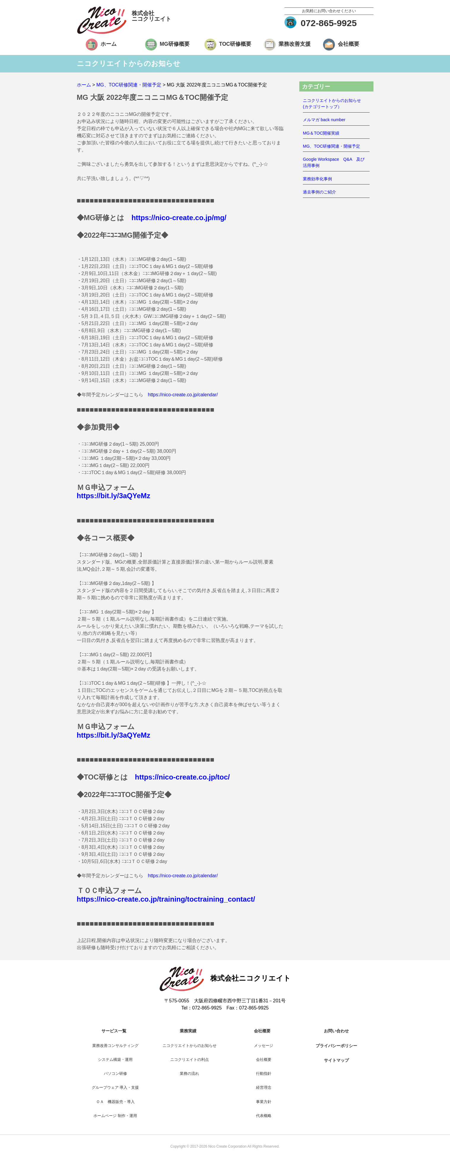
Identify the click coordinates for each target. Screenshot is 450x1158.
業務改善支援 (295, 44)
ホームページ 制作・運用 (115, 1115)
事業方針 (263, 1101)
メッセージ (263, 1045)
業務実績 (188, 1030)
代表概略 (263, 1115)
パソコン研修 (115, 1073)
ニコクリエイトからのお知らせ (190, 1045)
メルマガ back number (324, 119)
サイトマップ (336, 1060)
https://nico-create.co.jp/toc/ (182, 777)
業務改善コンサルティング (115, 1045)
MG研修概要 (175, 44)
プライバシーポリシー (336, 1045)
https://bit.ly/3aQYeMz (113, 496)
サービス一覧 (113, 1030)
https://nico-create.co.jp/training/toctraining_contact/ (166, 899)
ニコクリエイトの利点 (189, 1059)
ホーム (109, 44)
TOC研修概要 (235, 44)
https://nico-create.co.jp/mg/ (178, 218)
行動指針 (263, 1073)
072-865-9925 (329, 22)
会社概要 (348, 44)
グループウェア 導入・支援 (115, 1087)
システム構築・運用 (115, 1059)
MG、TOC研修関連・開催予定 (331, 146)
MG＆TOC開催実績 (321, 133)
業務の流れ (189, 1073)
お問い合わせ (336, 1030)
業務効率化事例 (317, 178)
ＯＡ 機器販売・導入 (115, 1101)
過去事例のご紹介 (319, 192)
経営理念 (263, 1087)
